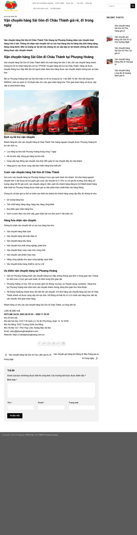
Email (41, 403)
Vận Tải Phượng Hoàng (42, 3)
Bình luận (12, 380)
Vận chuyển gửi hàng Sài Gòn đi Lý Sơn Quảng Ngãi (123, 39)
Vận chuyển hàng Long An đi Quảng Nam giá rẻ (123, 73)
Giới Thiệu (59, 3)
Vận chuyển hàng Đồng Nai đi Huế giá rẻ (124, 62)
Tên (9, 403)
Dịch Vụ (70, 3)
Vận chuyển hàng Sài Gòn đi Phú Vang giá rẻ (122, 28)
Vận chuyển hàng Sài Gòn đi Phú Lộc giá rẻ (123, 50)
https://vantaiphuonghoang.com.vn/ (29, 334)
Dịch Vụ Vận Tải (10, 16)
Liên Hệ (88, 3)
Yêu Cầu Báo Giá (40, 9)
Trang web (73, 403)
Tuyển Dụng (55, 9)
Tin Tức (80, 3)
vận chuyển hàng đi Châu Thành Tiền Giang (41, 142)
